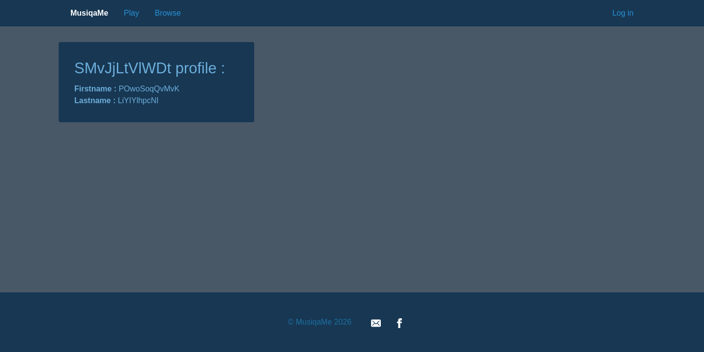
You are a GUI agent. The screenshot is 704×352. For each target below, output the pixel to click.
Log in (623, 13)
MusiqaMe (89, 13)
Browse (167, 13)
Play (131, 13)
